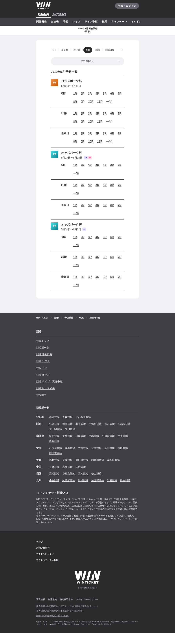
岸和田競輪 (113, 460)
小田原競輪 (108, 435)
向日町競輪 (81, 460)
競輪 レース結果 (45, 388)
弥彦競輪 (54, 423)
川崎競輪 (80, 435)
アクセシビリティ (45, 554)
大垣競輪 (83, 447)
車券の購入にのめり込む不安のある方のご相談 (59, 611)
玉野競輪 (54, 466)
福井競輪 (54, 460)
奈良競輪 (67, 460)
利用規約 (52, 599)
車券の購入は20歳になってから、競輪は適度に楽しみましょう (67, 606)
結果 (104, 21)
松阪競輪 (123, 447)
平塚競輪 (94, 435)
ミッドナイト (139, 21)
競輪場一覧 (42, 347)
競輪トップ (42, 340)
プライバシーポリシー (87, 599)
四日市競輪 (55, 453)
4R (97, 93)
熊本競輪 (125, 480)
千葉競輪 (67, 435)
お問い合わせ (42, 548)
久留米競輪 (68, 480)
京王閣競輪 (55, 429)
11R (99, 101)
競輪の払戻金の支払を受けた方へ (52, 615)
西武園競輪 (124, 423)
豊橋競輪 (96, 447)
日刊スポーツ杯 (71, 81)
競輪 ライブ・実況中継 (49, 381)
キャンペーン (119, 21)
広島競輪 (67, 466)
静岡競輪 (54, 441)
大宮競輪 (109, 423)
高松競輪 (54, 473)
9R (82, 101)
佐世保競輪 (97, 480)
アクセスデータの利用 (47, 560)
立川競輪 (70, 429)
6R (112, 93)
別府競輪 (112, 480)
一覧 (109, 101)
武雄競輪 (83, 480)
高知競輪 (83, 473)
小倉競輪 (54, 480)
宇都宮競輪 (95, 423)
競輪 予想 (41, 367)
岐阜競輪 (70, 447)
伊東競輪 (123, 435)
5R (104, 93)
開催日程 (41, 21)
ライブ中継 (91, 21)
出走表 (55, 21)
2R (82, 93)
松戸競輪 (54, 435)
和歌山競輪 (97, 460)
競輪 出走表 (43, 361)
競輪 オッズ (43, 374)
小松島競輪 (68, 473)
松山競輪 (96, 473)
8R (75, 101)
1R (75, 93)
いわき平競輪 (83, 417)
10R (90, 101)
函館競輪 (54, 417)
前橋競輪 (67, 423)
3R (90, 93)
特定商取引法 (66, 599)
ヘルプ (39, 541)
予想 (65, 21)
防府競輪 (80, 466)
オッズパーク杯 (71, 152)
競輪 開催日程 (44, 354)
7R (119, 93)
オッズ (76, 21)
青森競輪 (67, 417)
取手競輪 (80, 423)
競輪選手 (41, 395)
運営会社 (40, 599)
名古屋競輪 (55, 447)
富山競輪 (109, 447)
